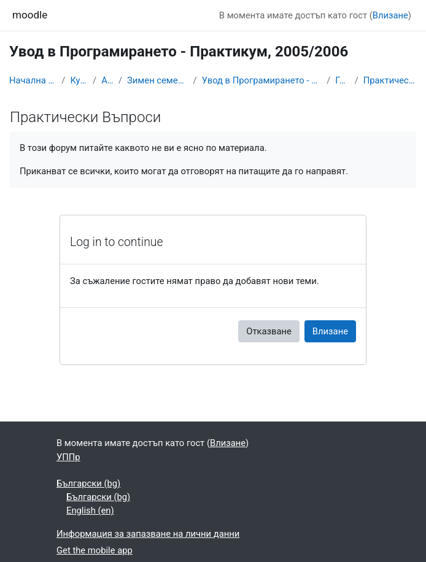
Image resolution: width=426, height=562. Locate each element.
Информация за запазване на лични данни (147, 533)
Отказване (269, 331)
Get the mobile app (94, 550)
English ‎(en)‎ (90, 510)
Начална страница (32, 80)
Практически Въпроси (390, 80)
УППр (68, 457)
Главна (342, 80)
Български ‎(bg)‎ (88, 483)
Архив (107, 80)
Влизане (390, 15)
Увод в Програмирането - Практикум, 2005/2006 (262, 80)
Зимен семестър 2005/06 (157, 80)
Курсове (79, 80)
